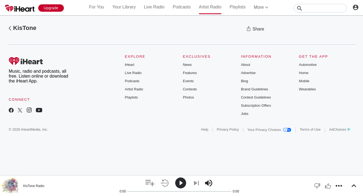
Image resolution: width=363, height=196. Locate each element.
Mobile (304, 81)
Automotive (308, 65)
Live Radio (154, 7)
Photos (188, 97)
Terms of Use (310, 129)
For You (96, 7)
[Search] (320, 8)
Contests (190, 89)
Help (205, 129)
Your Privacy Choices (269, 130)
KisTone (24, 27)
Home (303, 73)
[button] (150, 183)
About (245, 65)
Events (188, 81)
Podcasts (182, 7)
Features (190, 73)
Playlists (238, 7)
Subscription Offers (256, 105)
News (187, 65)
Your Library (124, 7)
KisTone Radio (33, 186)
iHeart (129, 65)
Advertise (248, 73)
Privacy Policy (228, 129)
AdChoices (339, 129)
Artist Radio (210, 7)
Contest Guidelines (256, 97)
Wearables (307, 89)
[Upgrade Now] (51, 8)
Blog (244, 81)
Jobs (244, 114)
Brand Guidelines (254, 89)
